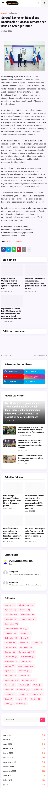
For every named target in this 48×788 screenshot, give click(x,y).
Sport (8, 703)
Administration (26, 605)
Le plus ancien (39, 355)
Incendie (26, 661)
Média (37, 685)
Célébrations (27, 614)
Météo (9, 689)
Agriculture (10, 610)
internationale (28, 680)
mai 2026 (24, 735)
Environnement (26, 652)
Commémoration (27, 619)
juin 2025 (24, 784)
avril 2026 (24, 739)
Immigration (11, 661)
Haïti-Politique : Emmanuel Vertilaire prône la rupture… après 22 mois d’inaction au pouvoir (12, 501)
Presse (23, 694)
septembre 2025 (24, 771)
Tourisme (21, 703)
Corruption (11, 633)
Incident (9, 666)
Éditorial (37, 643)
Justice (9, 685)
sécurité (22, 699)
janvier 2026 (24, 753)
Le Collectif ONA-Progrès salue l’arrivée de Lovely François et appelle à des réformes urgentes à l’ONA (35, 533)
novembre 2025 (24, 762)
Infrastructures (25, 666)
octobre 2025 (24, 766)
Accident (10, 605)
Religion (37, 694)
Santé (8, 699)
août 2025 (24, 775)
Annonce (25, 610)
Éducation (26, 647)
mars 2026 (24, 744)
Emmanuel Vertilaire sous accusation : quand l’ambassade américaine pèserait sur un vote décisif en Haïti (35, 283)
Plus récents (7, 355)
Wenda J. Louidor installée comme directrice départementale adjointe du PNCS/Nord (31, 458)
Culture (25, 633)
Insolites (25, 675)
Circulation (10, 619)
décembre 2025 (24, 757)
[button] (3, 3)
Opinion (37, 689)
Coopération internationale (16, 628)
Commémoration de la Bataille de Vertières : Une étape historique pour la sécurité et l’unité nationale (31, 429)
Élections (10, 652)
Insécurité (24, 671)
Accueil (4, 13)
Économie (10, 643)
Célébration (11, 614)
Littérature (24, 685)
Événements (11, 657)
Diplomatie (13, 13)
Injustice (9, 671)
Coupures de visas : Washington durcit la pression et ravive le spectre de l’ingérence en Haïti (10, 283)
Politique (10, 694)
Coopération (11, 624)
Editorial (24, 643)
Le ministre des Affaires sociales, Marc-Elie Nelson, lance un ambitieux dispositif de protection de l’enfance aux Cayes (34, 502)
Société (35, 699)
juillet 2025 (24, 780)
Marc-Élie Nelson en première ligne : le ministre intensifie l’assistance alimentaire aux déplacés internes (12, 533)
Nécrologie (23, 689)
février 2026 (24, 748)
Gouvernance (27, 657)
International (21, 241)
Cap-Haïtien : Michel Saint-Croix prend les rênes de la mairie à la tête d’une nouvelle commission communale (30, 444)
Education (10, 647)
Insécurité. (10, 675)
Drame (25, 638)
